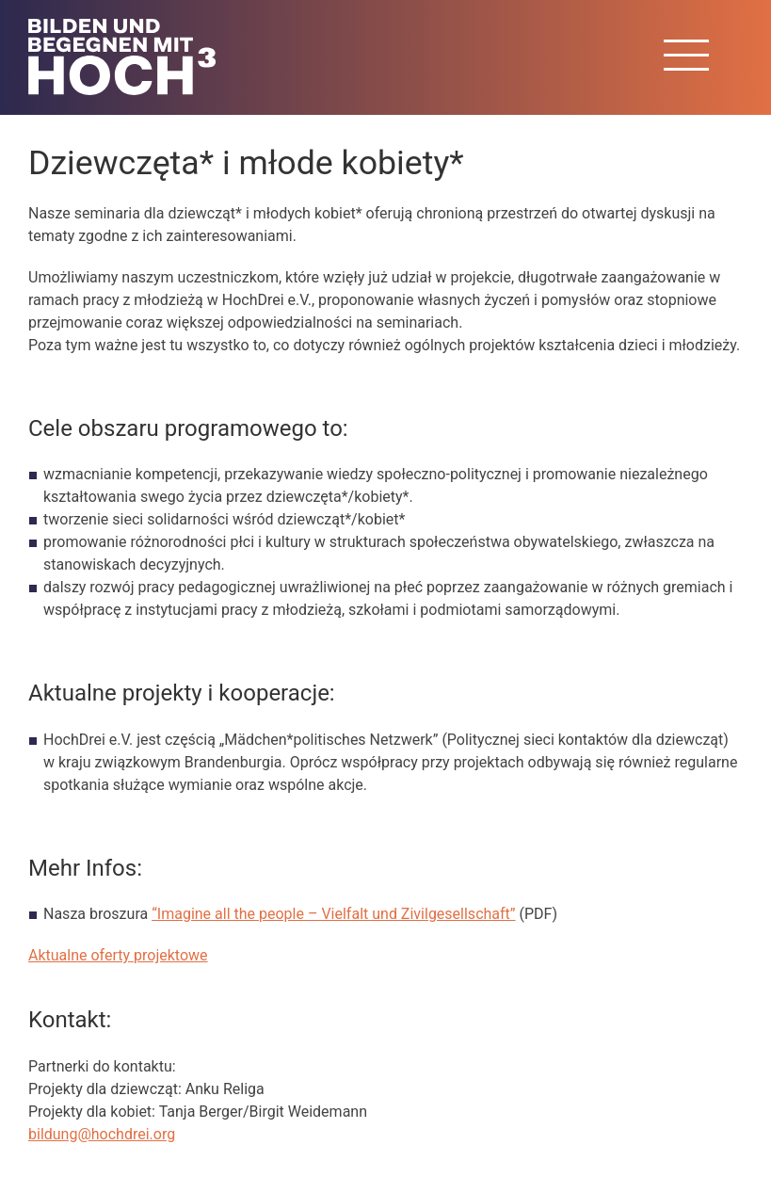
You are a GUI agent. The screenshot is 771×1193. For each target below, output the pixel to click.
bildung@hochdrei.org (101, 1134)
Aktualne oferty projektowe (118, 955)
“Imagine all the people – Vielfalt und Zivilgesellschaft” (333, 914)
